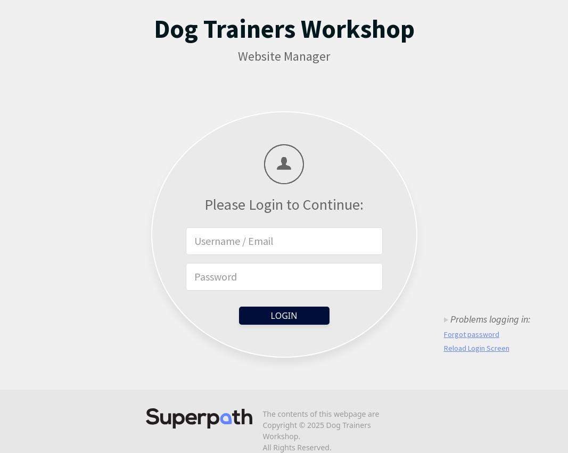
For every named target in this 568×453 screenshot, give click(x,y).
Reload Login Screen (476, 348)
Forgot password (471, 334)
